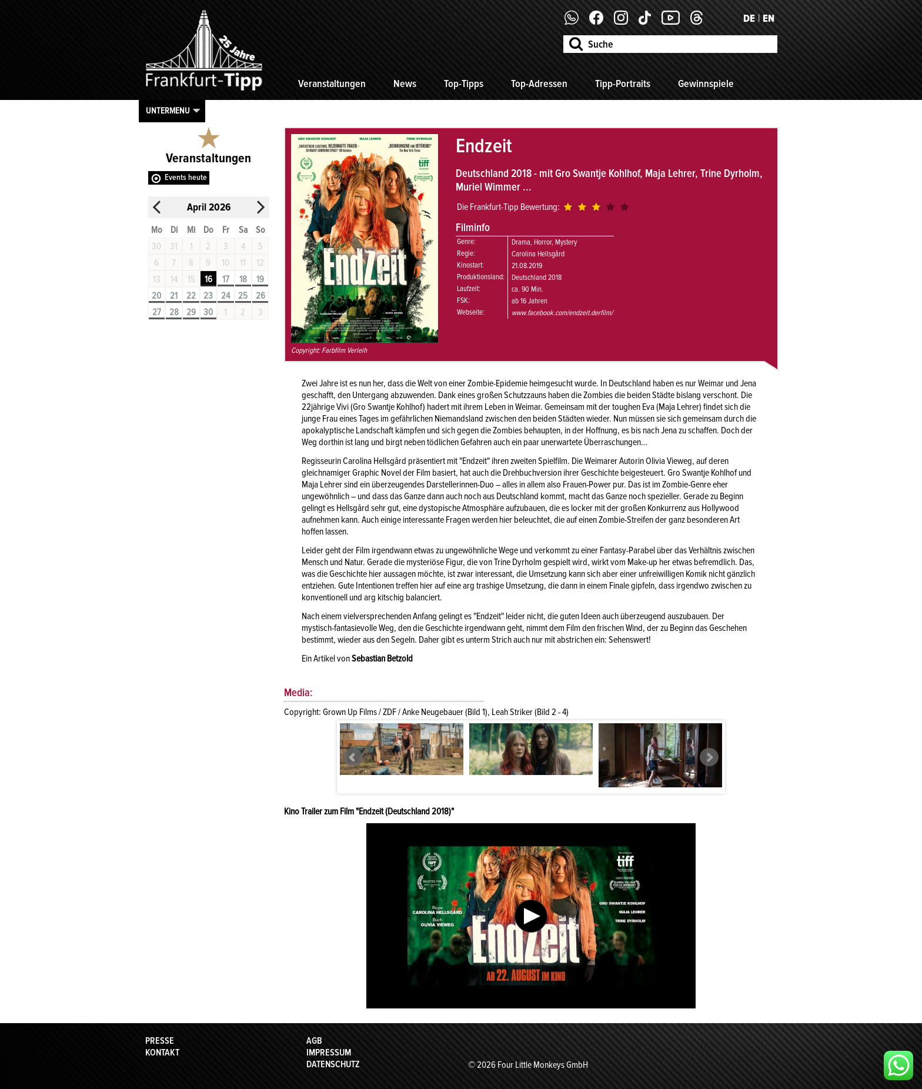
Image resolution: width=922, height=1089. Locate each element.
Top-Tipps (463, 83)
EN (768, 18)
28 (174, 312)
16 (208, 279)
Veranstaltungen (332, 83)
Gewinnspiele (706, 83)
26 (260, 296)
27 (156, 312)
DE (749, 18)
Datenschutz (333, 1064)
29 (191, 312)
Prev (352, 757)
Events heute (186, 177)
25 (243, 296)
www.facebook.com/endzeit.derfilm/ (562, 313)
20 (156, 296)
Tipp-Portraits (622, 83)
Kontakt (162, 1052)
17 (225, 279)
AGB (314, 1041)
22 (191, 296)
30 (208, 312)
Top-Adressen (539, 83)
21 (174, 296)
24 (225, 296)
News (404, 83)
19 (260, 279)
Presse (159, 1041)
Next (709, 757)
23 (208, 296)
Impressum (328, 1052)
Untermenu (168, 110)
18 (243, 279)
